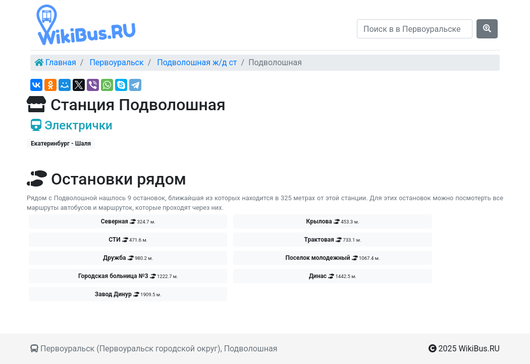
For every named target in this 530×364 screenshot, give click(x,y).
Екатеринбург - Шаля (61, 143)
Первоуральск (116, 62)
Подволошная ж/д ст (197, 62)
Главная (60, 62)
